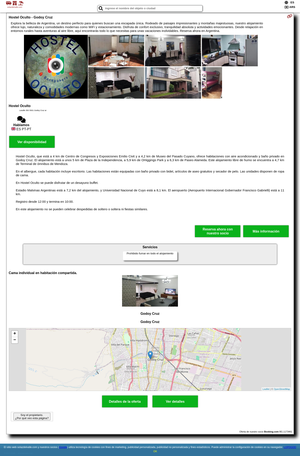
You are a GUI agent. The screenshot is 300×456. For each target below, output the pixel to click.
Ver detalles (175, 401)
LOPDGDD (290, 447)
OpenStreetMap (282, 389)
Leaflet (266, 389)
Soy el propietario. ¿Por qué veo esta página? (32, 416)
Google (63, 447)
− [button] (14, 340)
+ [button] (14, 334)
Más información (266, 231)
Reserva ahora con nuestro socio (218, 231)
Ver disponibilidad (31, 142)
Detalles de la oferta (125, 401)
